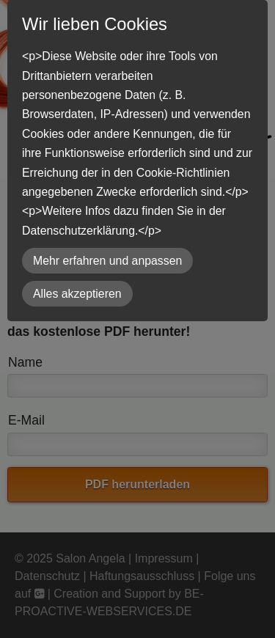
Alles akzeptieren (77, 293)
